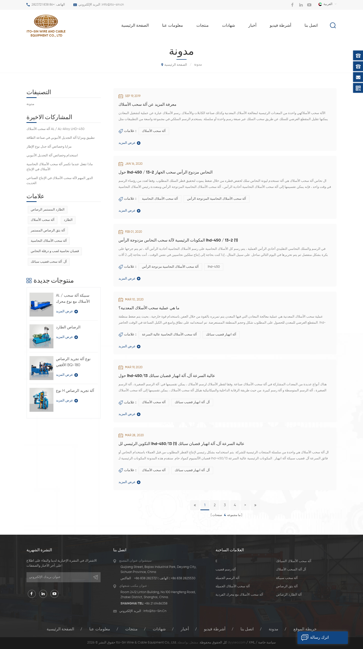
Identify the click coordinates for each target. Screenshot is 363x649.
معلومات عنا (172, 26)
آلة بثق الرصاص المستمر (48, 230)
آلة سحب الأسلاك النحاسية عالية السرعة (169, 334)
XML (252, 642)
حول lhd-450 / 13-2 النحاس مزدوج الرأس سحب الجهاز (165, 172)
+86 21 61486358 (155, 603)
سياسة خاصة (267, 642)
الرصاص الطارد (68, 327)
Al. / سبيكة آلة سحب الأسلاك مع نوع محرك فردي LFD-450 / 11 (73, 299)
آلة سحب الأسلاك (154, 131)
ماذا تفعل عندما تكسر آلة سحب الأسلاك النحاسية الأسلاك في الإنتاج (59, 167)
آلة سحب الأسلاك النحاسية (160, 198)
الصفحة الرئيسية (135, 26)
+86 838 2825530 (183, 578)
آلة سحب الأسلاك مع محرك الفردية (239, 594)
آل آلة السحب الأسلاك (291, 569)
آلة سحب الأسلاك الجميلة (233, 586)
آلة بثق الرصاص (287, 586)
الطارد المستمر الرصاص (48, 209)
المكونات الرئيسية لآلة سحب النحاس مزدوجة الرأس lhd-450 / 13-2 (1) (178, 240)
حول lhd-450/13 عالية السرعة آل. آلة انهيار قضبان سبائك (166, 376)
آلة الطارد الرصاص (289, 594)
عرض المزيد (129, 143)
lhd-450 (214, 266)
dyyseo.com (237, 642)
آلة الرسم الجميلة (227, 578)
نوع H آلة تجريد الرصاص (75, 391)
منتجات (202, 26)
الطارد (68, 220)
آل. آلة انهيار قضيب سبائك (192, 402)
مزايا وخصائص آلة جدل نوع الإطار (49, 146)
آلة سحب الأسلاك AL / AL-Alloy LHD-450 (55, 129)
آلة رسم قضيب (226, 569)
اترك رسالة (313, 637)
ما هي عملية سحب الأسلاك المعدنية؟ (148, 308)
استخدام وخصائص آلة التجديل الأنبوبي (52, 155)
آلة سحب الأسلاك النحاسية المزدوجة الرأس (216, 198)
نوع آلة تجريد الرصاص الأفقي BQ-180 (73, 362)
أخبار (252, 26)
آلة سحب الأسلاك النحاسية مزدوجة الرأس (170, 266)
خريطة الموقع (305, 629)
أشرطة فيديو (280, 26)
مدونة (30, 104)
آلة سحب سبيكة (287, 578)
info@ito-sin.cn (113, 4)
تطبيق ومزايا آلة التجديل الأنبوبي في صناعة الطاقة (60, 138)
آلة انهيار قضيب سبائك (221, 334)
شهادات (228, 26)
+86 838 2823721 (43, 4)
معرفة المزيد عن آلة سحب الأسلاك (147, 105)
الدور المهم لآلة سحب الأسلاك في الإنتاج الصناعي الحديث (59, 181)
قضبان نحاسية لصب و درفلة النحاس (55, 251)
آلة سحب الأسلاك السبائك (293, 561)
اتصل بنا (311, 26)
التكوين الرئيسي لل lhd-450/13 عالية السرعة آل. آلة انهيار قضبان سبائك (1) (181, 444)
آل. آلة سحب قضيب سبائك (49, 261)
